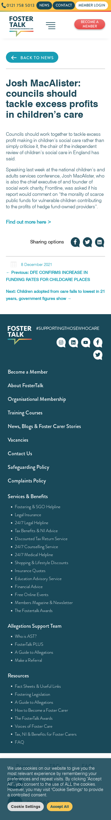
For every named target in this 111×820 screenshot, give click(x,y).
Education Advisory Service (38, 578)
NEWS (44, 5)
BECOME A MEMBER (90, 24)
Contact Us (20, 453)
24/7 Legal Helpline (31, 522)
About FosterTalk (25, 385)
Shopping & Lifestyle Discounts (41, 562)
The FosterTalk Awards (34, 718)
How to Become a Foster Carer (41, 710)
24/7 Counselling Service (36, 546)
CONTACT (64, 5)
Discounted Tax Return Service (41, 538)
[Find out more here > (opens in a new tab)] (28, 222)
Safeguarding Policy (28, 467)
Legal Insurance (28, 514)
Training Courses (25, 413)
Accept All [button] (59, 806)
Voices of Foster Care (33, 726)
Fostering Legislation (32, 694)
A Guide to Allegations (34, 652)
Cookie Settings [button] (25, 806)
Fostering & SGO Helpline (37, 506)
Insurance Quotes (30, 570)
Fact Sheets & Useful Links (38, 686)
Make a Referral (28, 660)
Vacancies (18, 440)
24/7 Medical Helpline (34, 554)
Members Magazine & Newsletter (44, 602)
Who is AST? (26, 636)
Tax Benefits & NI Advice (36, 530)
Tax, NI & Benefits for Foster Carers (46, 734)
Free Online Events (32, 594)
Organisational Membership (37, 399)
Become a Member (28, 372)
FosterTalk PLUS (29, 644)
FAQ (19, 742)
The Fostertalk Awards (34, 610)
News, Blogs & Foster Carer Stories (44, 426)
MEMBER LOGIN (91, 5)
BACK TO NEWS (32, 57)
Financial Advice (29, 586)
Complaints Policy (27, 481)
